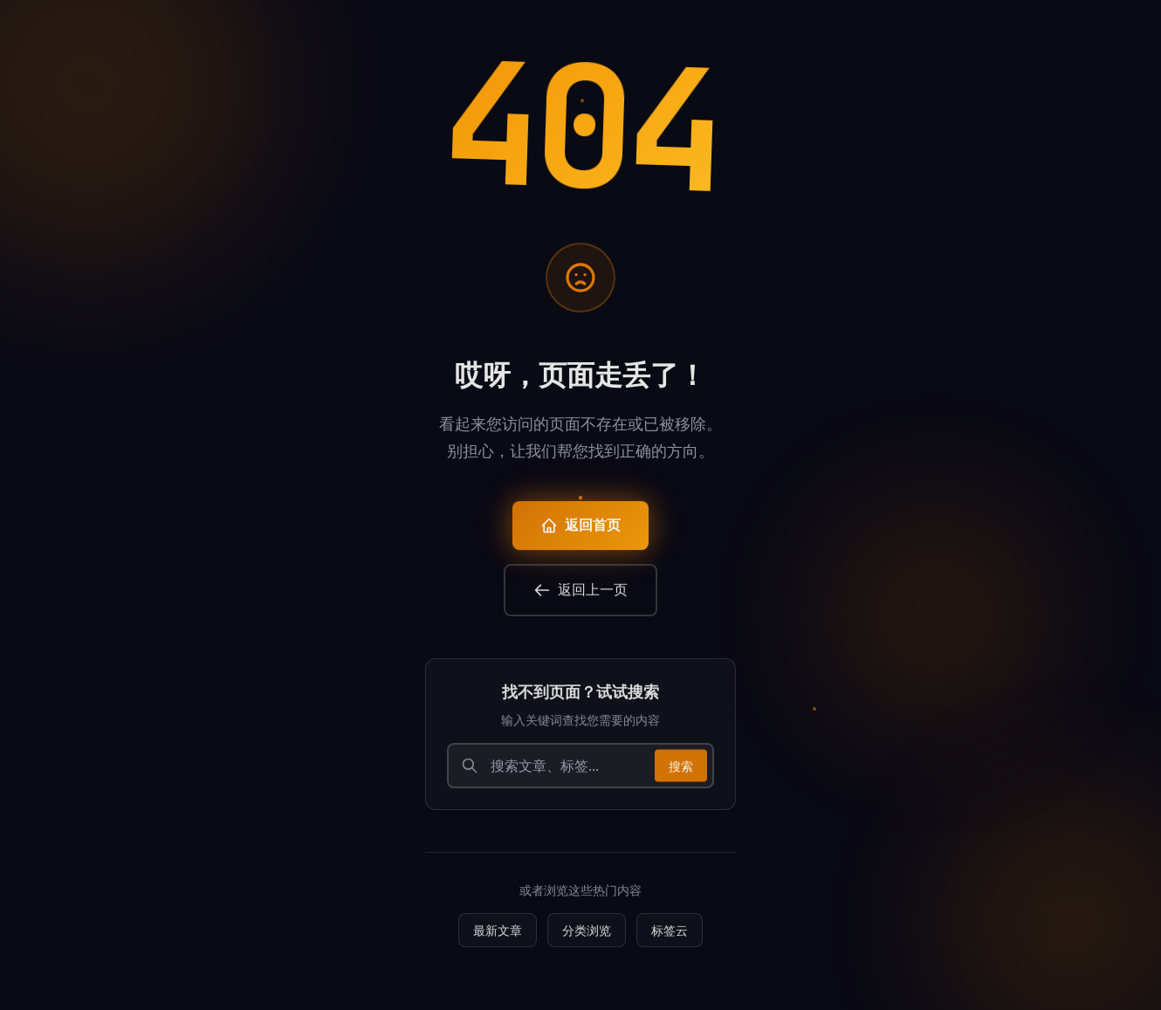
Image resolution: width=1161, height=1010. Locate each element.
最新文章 (497, 937)
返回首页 (580, 532)
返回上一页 (580, 596)
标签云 (669, 937)
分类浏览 (586, 937)
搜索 (681, 773)
